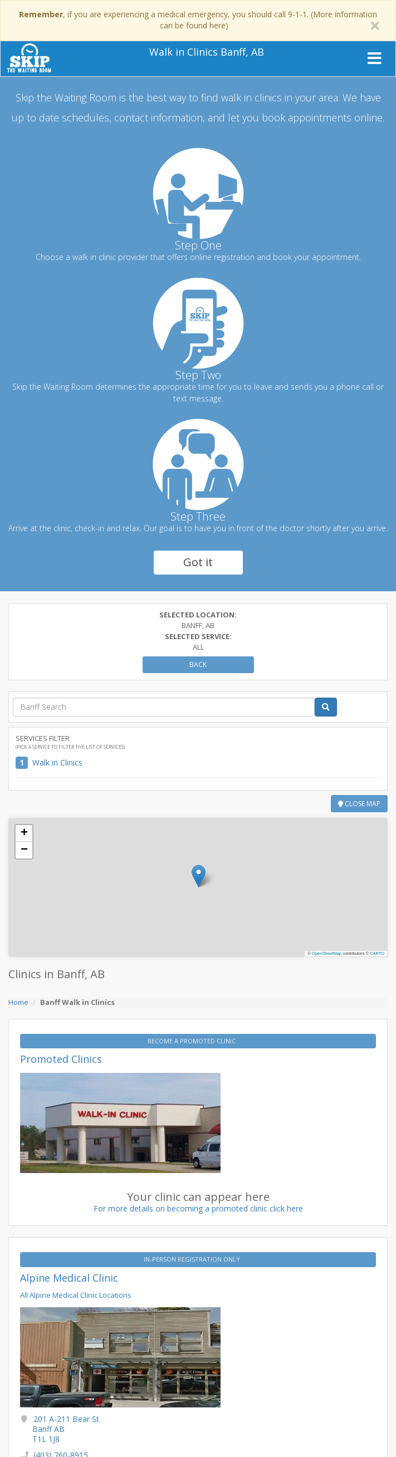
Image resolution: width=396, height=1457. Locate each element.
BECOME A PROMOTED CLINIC (192, 1041)
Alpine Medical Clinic (69, 1277)
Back (198, 664)
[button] (199, 876)
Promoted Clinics (61, 1059)
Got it (198, 562)
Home (18, 1002)
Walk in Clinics (57, 762)
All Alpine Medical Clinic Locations (75, 1295)
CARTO (377, 953)
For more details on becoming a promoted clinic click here (198, 1208)
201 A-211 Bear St (65, 1429)
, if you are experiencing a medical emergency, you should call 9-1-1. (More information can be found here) (198, 20)
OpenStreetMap (326, 953)
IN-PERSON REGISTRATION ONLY (193, 1259)
